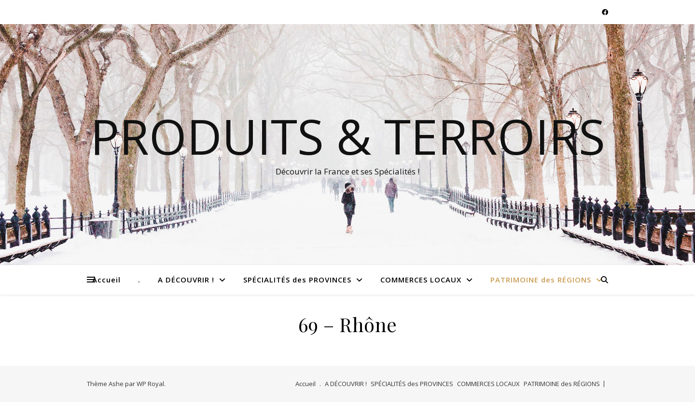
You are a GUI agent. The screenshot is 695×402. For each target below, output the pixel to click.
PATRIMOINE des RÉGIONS (540, 279)
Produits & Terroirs (347, 136)
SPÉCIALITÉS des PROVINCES (297, 279)
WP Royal (150, 383)
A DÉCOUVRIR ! (186, 279)
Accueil (106, 279)
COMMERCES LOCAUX (420, 279)
